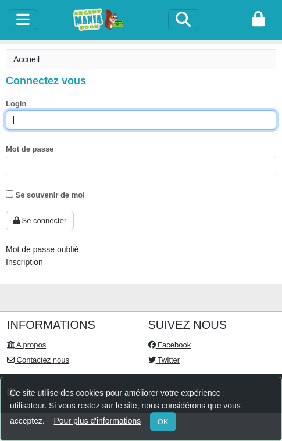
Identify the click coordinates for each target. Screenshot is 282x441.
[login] (258, 20)
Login (16, 103)
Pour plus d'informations (97, 420)
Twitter (164, 360)
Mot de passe (29, 149)
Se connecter (39, 220)
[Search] (183, 19)
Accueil (26, 59)
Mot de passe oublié (42, 249)
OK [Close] (163, 421)
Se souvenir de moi (45, 194)
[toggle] (23, 19)
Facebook (169, 344)
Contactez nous (38, 360)
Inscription (24, 262)
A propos (26, 344)
